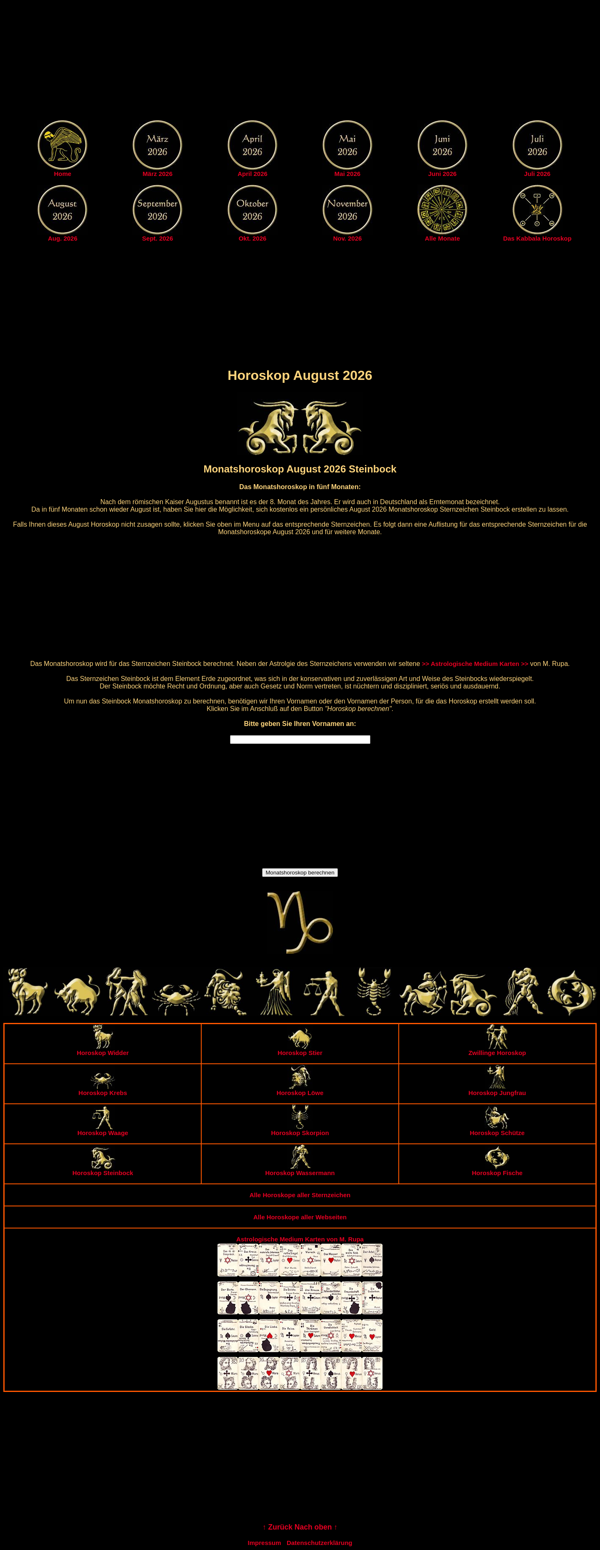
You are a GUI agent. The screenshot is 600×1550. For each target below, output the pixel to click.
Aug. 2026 (63, 238)
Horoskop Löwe (300, 1089)
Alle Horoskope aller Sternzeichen (300, 1194)
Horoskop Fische (497, 1169)
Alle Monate (442, 238)
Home (63, 173)
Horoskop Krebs (102, 1089)
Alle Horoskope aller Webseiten (300, 1217)
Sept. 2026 (157, 238)
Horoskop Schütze (497, 1129)
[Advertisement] (300, 61)
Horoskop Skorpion (300, 1129)
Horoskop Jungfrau (497, 1089)
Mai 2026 (348, 173)
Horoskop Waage (103, 1129)
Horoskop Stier (300, 1049)
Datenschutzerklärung (319, 1542)
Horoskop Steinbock (102, 1169)
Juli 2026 (537, 173)
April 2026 (253, 173)
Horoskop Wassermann (300, 1169)
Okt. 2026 (253, 238)
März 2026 (157, 173)
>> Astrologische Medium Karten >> (475, 663)
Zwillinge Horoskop (497, 1049)
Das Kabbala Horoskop (537, 238)
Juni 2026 (442, 173)
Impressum (264, 1542)
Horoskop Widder (103, 1049)
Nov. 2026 (347, 238)
